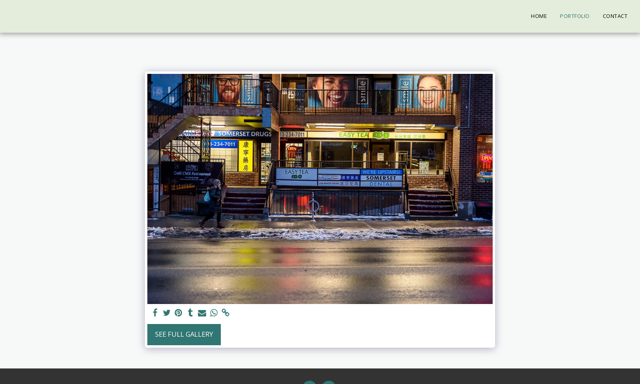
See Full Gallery (184, 334)
